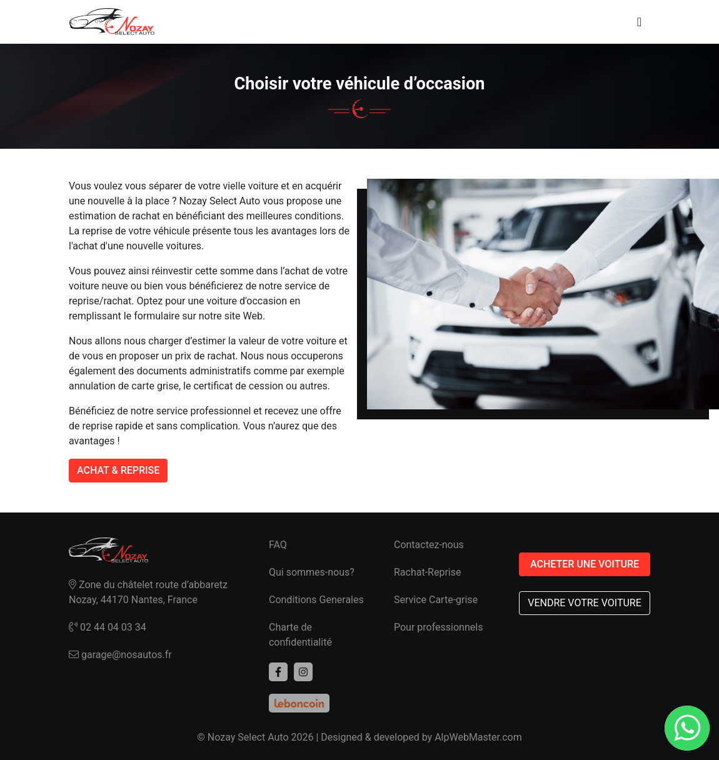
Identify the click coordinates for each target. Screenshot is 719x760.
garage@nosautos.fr (120, 655)
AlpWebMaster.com (478, 737)
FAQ (278, 545)
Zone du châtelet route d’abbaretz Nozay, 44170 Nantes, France (148, 592)
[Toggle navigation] (639, 21)
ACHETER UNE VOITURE (584, 564)
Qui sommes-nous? (311, 572)
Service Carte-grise (436, 600)
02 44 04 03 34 (107, 627)
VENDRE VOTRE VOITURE (584, 603)
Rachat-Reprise (427, 572)
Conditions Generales (316, 600)
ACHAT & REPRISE (118, 470)
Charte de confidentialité (300, 634)
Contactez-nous (429, 545)
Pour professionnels (438, 627)
